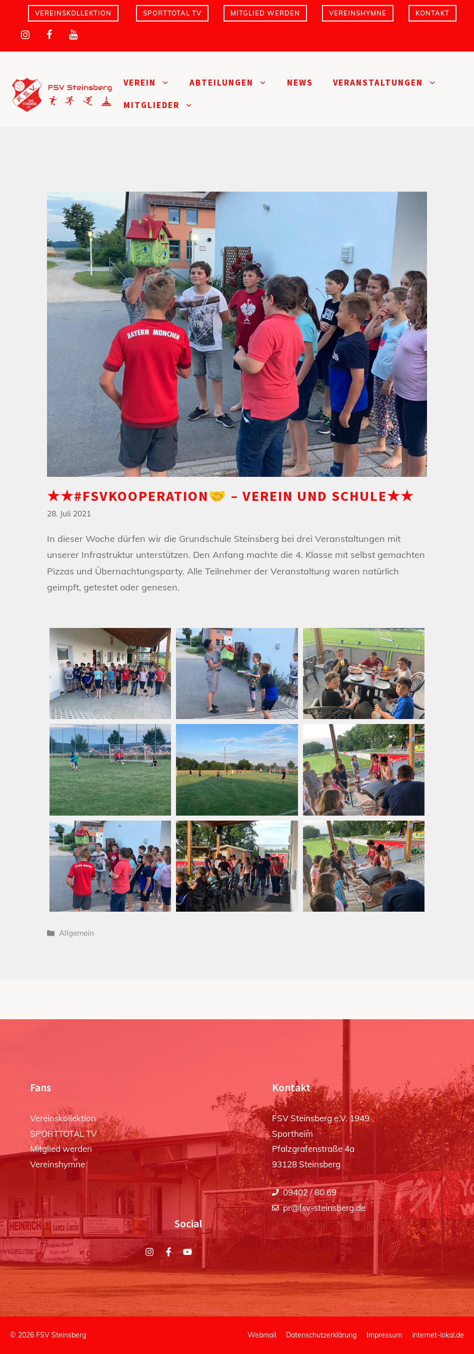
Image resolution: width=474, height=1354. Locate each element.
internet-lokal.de (438, 1334)
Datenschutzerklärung (321, 1334)
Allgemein (76, 933)
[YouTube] (73, 35)
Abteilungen (233, 83)
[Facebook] (49, 35)
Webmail (262, 1334)
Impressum (384, 1334)
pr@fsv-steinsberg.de (324, 1207)
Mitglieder (163, 105)
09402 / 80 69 (309, 1192)
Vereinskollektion (73, 13)
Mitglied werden (265, 13)
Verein (152, 83)
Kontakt (433, 13)
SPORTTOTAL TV (172, 13)
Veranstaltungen (389, 83)
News (300, 82)
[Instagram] (25, 35)
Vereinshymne (357, 13)
